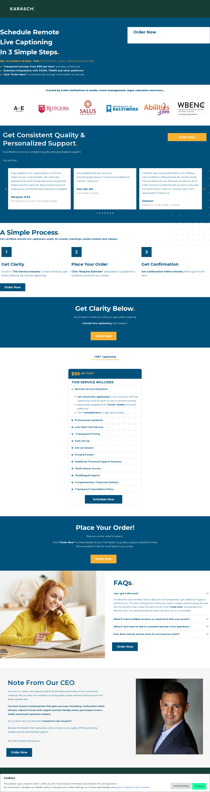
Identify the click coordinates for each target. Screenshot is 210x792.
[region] (105, 783)
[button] (97, 213)
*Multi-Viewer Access (88, 468)
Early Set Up (82, 440)
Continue (197, 786)
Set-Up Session (84, 447)
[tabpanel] (105, 436)
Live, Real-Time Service (89, 426)
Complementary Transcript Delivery (97, 482)
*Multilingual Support (87, 475)
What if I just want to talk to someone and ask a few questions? (152, 625)
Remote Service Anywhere (91, 388)
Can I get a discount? (126, 592)
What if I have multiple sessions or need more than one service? (152, 618)
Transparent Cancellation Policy (94, 488)
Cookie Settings (174, 786)
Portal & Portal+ (84, 454)
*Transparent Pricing (87, 433)
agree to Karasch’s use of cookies (132, 787)
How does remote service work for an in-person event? (147, 632)
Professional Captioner (89, 419)
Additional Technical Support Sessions (98, 461)
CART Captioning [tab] (105, 356)
